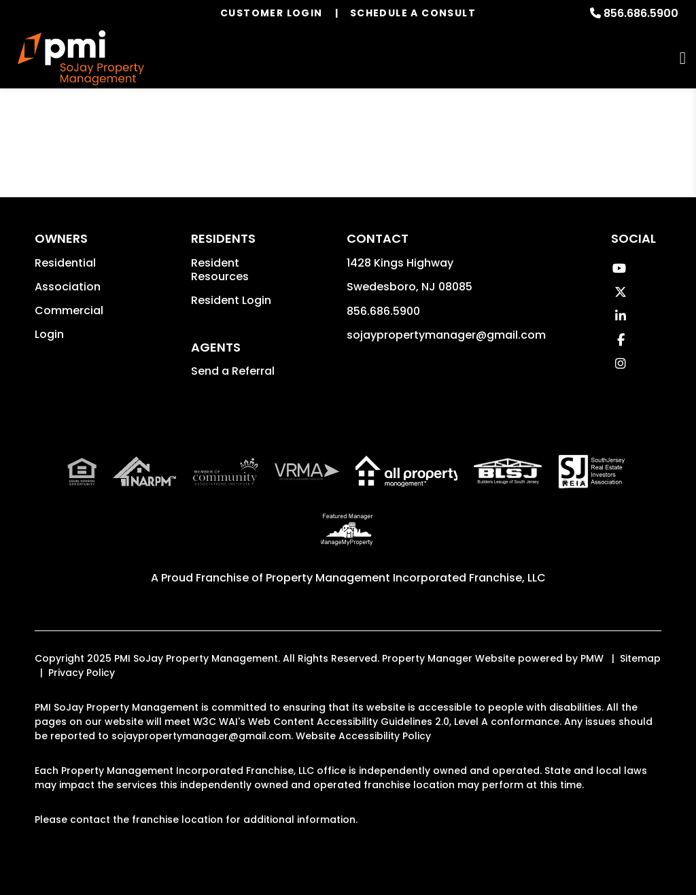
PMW (592, 658)
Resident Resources (220, 269)
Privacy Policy (81, 672)
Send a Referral (233, 371)
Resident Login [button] (231, 300)
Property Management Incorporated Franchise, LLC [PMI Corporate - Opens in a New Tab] (406, 578)
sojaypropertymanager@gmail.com (446, 335)
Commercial (69, 310)
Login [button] (49, 334)
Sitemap (640, 658)
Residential (65, 263)
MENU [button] (683, 58)
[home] (81, 58)
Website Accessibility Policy (363, 736)
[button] (619, 268)
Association (68, 286)
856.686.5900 (641, 13)
